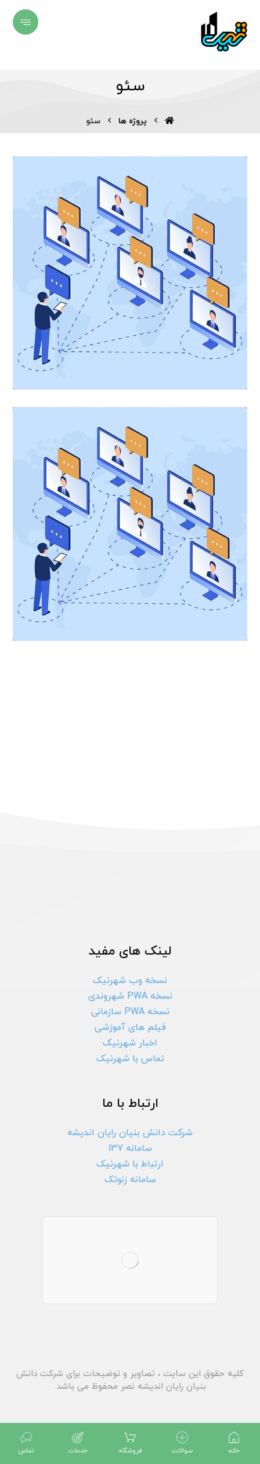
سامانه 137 (130, 1148)
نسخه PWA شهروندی (130, 996)
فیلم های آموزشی (130, 1027)
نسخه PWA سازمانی (130, 1012)
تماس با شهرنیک (130, 1058)
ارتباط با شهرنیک (130, 1164)
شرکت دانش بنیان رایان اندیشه (130, 1133)
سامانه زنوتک (130, 1179)
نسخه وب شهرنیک (130, 980)
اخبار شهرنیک (130, 1043)
